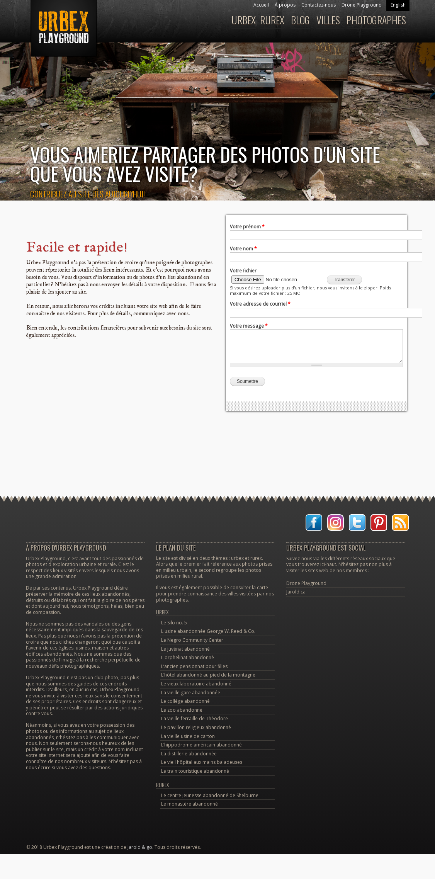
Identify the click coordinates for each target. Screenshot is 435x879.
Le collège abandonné (185, 701)
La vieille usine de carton (188, 736)
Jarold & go (139, 847)
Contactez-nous (318, 5)
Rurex (272, 19)
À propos (285, 5)
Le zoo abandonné (181, 710)
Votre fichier (243, 271)
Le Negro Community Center (192, 640)
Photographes (376, 19)
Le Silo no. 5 (174, 622)
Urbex (243, 19)
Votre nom (243, 249)
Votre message (249, 326)
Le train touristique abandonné (195, 771)
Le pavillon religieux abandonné (196, 727)
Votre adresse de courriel (260, 304)
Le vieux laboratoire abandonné (196, 683)
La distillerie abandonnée (189, 753)
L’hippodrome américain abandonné (201, 744)
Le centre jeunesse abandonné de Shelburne (209, 795)
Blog (300, 19)
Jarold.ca (296, 591)
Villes (328, 19)
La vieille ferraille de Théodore (194, 718)
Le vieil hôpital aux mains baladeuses (201, 762)
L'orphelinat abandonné (187, 657)
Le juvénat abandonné (185, 649)
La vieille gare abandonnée (190, 692)
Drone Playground (362, 5)
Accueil (261, 5)
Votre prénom (247, 227)
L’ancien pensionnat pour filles (194, 666)
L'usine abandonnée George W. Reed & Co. (208, 631)
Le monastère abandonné (189, 804)
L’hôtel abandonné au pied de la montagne (208, 675)
